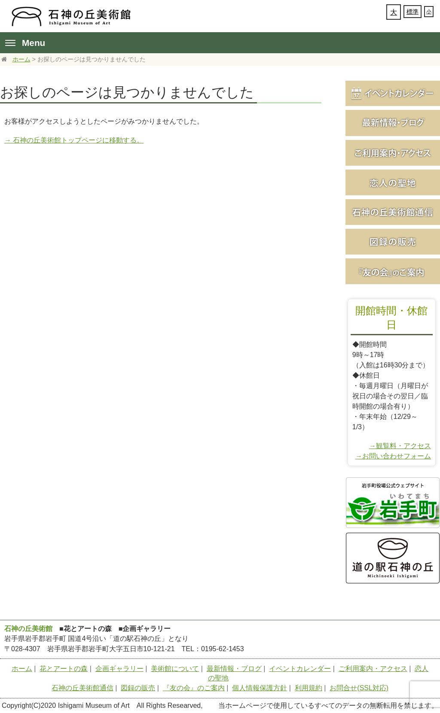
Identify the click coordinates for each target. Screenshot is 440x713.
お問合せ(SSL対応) (359, 688)
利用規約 (308, 688)
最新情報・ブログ (234, 668)
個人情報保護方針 (259, 688)
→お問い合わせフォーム (393, 456)
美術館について (175, 668)
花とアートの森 (64, 668)
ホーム (21, 59)
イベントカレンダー (300, 668)
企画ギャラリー (119, 668)
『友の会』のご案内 (194, 688)
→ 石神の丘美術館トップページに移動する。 (74, 140)
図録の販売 (138, 688)
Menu (25, 43)
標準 (412, 11)
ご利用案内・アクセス (373, 668)
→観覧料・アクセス (400, 445)
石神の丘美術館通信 (82, 688)
